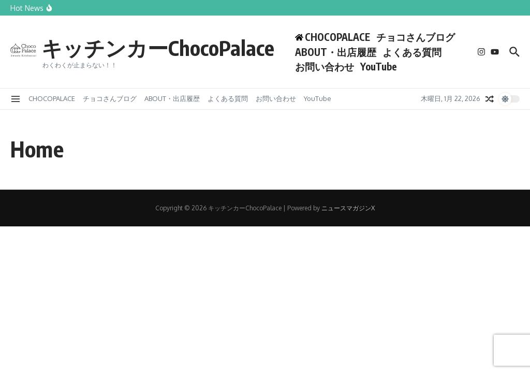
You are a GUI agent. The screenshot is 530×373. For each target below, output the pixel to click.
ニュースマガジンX (348, 208)
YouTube (378, 66)
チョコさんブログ (415, 37)
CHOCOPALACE (51, 98)
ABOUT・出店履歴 (335, 52)
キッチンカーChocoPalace (157, 48)
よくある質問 (411, 52)
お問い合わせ (324, 66)
